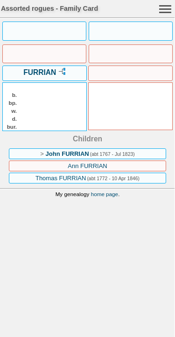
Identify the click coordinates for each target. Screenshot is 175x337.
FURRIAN (39, 72)
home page (104, 194)
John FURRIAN (67, 153)
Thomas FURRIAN (60, 178)
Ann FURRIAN (87, 165)
